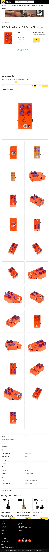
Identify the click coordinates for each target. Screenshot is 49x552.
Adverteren (20, 524)
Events (28, 5)
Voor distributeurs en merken (24, 527)
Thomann (4, 86)
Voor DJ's (3, 543)
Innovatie (19, 5)
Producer (4, 5)
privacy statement (37, 550)
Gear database (5, 22)
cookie (31, 550)
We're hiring (20, 529)
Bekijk (44, 86)
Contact (20, 530)
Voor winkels (21, 526)
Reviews (24, 5)
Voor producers (4, 540)
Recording (3, 546)
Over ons (4, 8)
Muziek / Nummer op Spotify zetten (9, 547)
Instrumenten (13, 5)
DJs (2, 524)
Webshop (38, 5)
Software (3, 544)
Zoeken (33, 2)
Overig (33, 5)
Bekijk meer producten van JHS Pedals (22, 50)
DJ (7, 5)
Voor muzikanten (5, 541)
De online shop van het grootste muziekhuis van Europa (18, 85)
